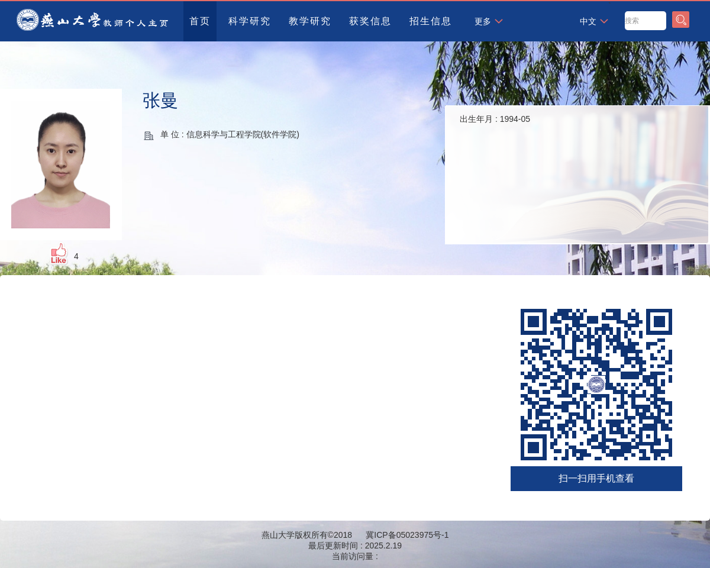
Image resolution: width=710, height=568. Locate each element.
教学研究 (310, 21)
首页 (200, 21)
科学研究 (249, 21)
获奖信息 (370, 21)
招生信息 (430, 21)
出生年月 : (495, 119)
